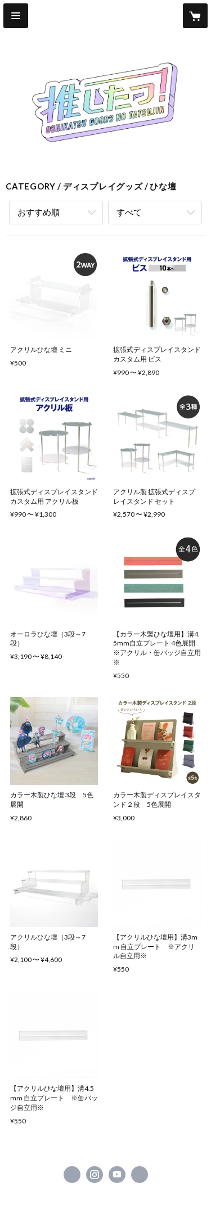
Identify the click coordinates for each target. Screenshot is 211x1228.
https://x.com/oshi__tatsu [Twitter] (72, 1174)
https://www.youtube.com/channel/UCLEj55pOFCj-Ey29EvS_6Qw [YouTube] (117, 1174)
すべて (129, 212)
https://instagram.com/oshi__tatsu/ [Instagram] (94, 1174)
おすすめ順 (38, 212)
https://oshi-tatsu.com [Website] (139, 1174)
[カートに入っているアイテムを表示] (195, 15)
